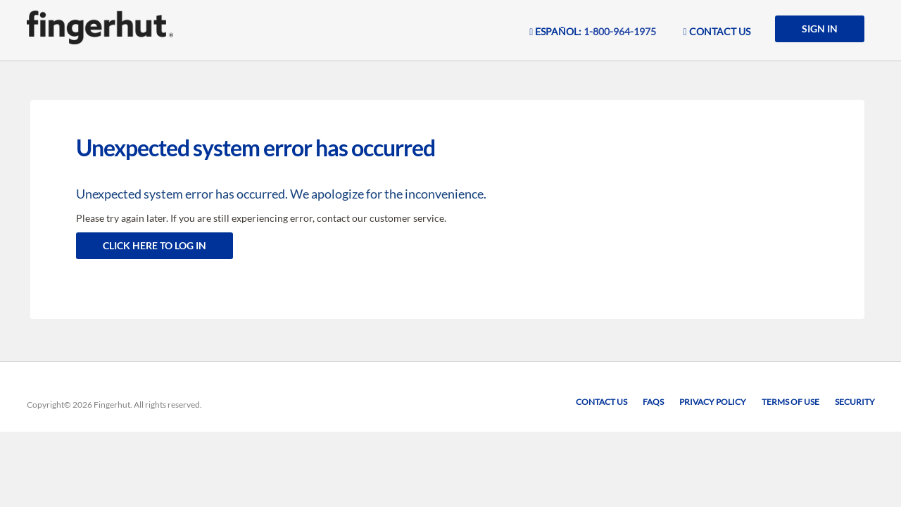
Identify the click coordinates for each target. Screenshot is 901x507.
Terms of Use (790, 401)
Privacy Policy (712, 401)
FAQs (653, 401)
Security (855, 401)
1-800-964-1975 (620, 31)
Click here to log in (154, 245)
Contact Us (601, 401)
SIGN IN (820, 29)
